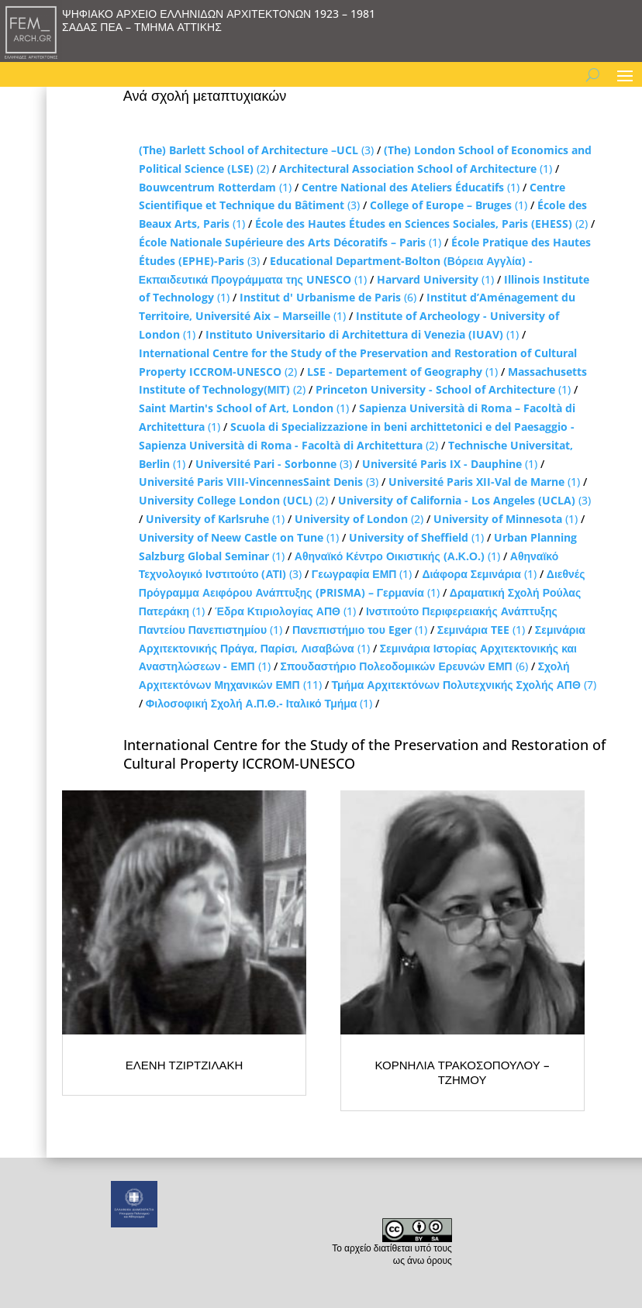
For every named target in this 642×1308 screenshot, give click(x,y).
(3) (256, 150)
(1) (415, 168)
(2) (421, 223)
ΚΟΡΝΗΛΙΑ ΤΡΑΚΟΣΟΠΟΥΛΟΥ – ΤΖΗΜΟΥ (462, 1072)
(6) (328, 297)
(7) (464, 684)
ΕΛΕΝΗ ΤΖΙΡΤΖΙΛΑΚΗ (184, 1064)
